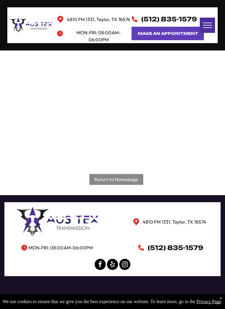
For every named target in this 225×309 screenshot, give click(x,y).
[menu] (207, 25)
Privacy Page (209, 301)
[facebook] (100, 265)
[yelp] (112, 265)
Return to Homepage (116, 179)
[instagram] (124, 265)
